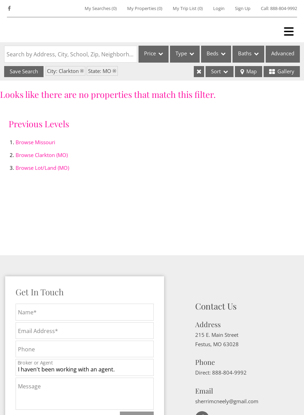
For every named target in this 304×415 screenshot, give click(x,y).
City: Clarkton (63, 70)
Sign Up (242, 8)
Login (219, 8)
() (101, 8)
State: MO (99, 70)
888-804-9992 (283, 8)
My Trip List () (188, 8)
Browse (35, 142)
